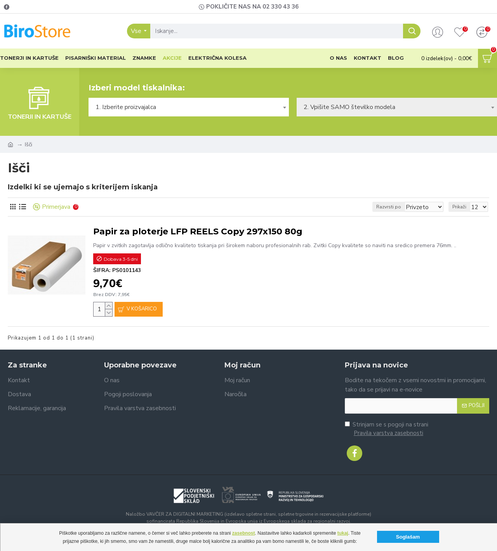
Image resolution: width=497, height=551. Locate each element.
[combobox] (189, 107)
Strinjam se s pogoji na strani (386, 429)
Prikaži (462, 207)
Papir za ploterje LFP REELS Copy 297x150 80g (197, 231)
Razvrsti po (397, 207)
